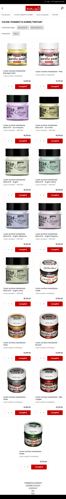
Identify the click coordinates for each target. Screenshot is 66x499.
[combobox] (23, 27)
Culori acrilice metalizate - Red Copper (47, 398)
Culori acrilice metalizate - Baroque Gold (15, 72)
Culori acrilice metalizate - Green (31, 452)
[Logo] (33, 8)
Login (48, 1)
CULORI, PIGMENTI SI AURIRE (23, 15)
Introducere (6, 15)
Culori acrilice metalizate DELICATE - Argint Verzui (46, 181)
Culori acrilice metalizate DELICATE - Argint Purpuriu (46, 235)
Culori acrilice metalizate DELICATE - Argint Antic (15, 289)
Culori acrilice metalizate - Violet (47, 289)
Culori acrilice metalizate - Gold (15, 344)
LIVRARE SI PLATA (33, 485)
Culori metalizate (42, 15)
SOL (33, 493)
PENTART (55, 15)
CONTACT (33, 488)
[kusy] (9, 86)
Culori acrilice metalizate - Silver (15, 398)
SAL (33, 490)
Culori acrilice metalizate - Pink (47, 72)
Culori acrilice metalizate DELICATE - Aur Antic (46, 126)
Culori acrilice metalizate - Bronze (47, 344)
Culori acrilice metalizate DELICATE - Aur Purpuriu (15, 126)
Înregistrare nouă (59, 1)
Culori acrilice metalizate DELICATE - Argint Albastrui (15, 235)
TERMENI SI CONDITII (33, 483)
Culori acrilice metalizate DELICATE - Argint (15, 181)
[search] (62, 8)
